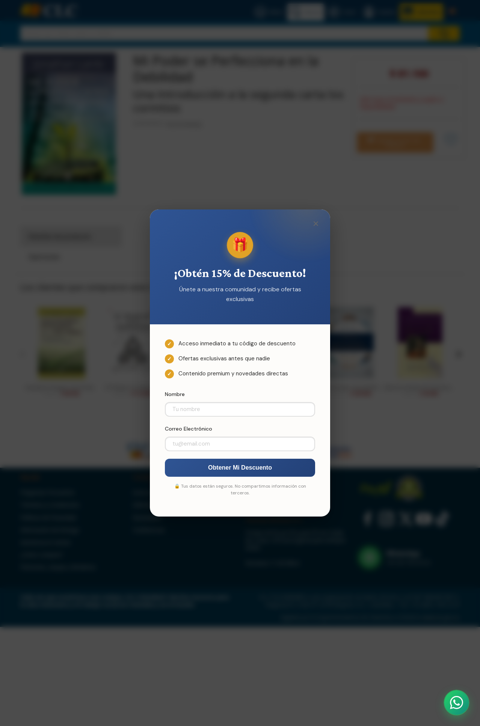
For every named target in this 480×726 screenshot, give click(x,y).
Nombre (175, 394)
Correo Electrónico (188, 428)
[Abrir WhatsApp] (456, 702)
